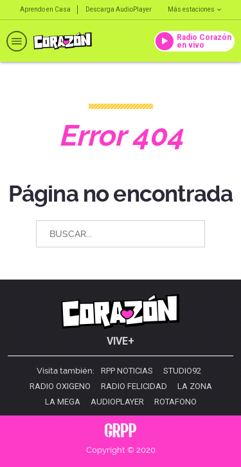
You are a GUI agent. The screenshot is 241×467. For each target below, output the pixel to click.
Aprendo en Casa (45, 9)
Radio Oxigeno (60, 386)
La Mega (62, 401)
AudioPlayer (117, 401)
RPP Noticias (127, 371)
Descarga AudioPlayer (118, 9)
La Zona (194, 386)
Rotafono (175, 401)
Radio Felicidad (134, 386)
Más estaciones (194, 9)
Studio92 (182, 371)
